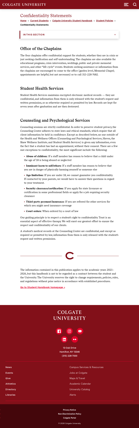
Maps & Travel (77, 378)
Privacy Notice (69, 410)
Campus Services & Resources (87, 367)
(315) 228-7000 (69, 356)
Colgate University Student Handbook (72, 20)
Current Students (39, 20)
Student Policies (104, 20)
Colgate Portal (69, 418)
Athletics (10, 383)
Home (23, 20)
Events (9, 373)
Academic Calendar (80, 383)
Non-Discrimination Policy (69, 414)
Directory (10, 389)
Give (7, 378)
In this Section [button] (34, 34)
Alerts (73, 394)
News (8, 367)
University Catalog (80, 389)
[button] (126, 4)
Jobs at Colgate (78, 373)
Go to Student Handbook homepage (41, 287)
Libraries (10, 394)
